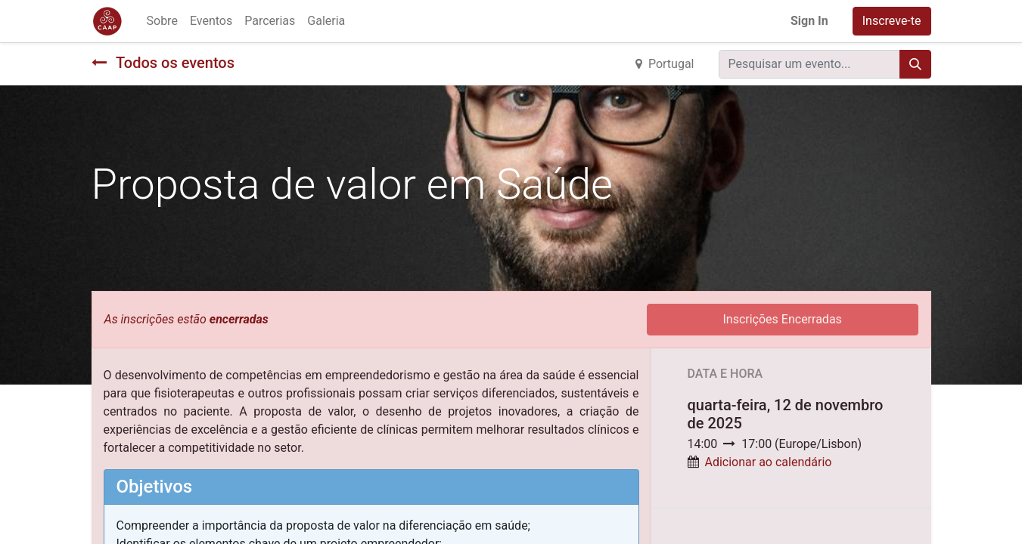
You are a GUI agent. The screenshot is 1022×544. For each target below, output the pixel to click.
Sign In (809, 21)
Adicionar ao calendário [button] (767, 462)
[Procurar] (915, 64)
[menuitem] (162, 21)
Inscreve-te (891, 21)
